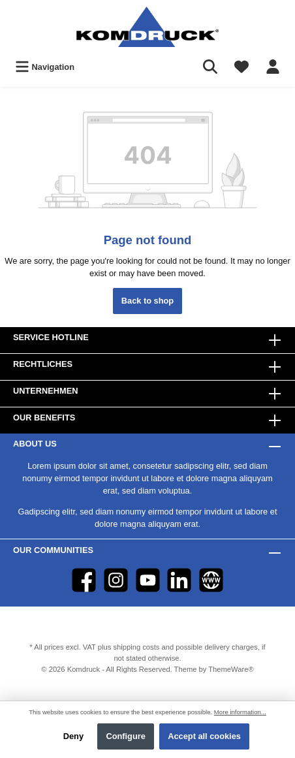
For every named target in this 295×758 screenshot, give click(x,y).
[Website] (211, 580)
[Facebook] (84, 580)
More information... (240, 712)
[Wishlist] (241, 67)
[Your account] (272, 67)
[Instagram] (116, 580)
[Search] (210, 67)
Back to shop (147, 301)
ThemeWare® (230, 669)
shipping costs (136, 647)
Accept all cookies (204, 736)
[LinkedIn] (179, 580)
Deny (73, 736)
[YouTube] (148, 580)
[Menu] (45, 67)
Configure (125, 736)
